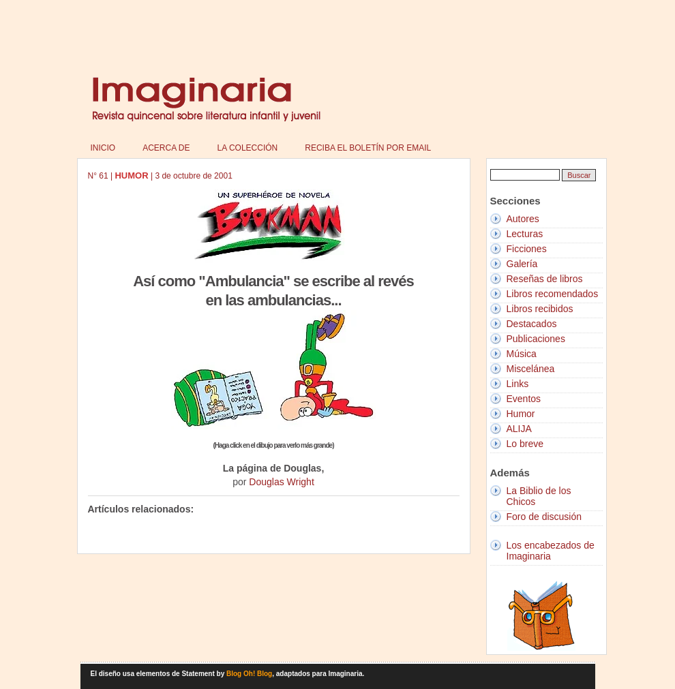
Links (518, 383)
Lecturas (525, 233)
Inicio (103, 148)
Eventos (524, 398)
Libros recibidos (540, 308)
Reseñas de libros (545, 278)
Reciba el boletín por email (368, 148)
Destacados (532, 323)
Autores (523, 218)
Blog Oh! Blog (249, 673)
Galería (522, 263)
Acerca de (166, 148)
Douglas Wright (281, 481)
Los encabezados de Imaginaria (551, 551)
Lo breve (525, 443)
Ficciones (527, 248)
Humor (521, 413)
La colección (247, 148)
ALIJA (519, 428)
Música (522, 353)
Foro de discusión (544, 516)
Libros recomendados (553, 293)
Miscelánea (531, 368)
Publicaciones (536, 338)
